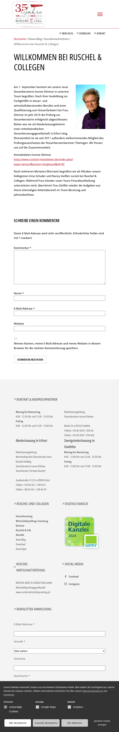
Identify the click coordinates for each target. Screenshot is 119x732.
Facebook (74, 576)
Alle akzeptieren (18, 723)
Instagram (74, 584)
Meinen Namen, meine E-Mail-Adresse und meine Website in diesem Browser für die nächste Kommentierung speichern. (57, 346)
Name (19, 293)
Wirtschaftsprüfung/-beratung (32, 521)
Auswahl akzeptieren (46, 723)
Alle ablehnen (74, 723)
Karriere (20, 525)
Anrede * (19, 641)
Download (20, 544)
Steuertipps (21, 549)
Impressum (9, 695)
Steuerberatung (24, 516)
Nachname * (22, 676)
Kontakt (20, 535)
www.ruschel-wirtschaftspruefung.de (33, 592)
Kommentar (22, 248)
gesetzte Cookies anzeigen (102, 723)
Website (19, 323)
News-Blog (21, 539)
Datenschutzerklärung (92, 691)
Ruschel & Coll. (23, 530)
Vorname (19, 658)
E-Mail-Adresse (24, 308)
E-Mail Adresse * (24, 624)
